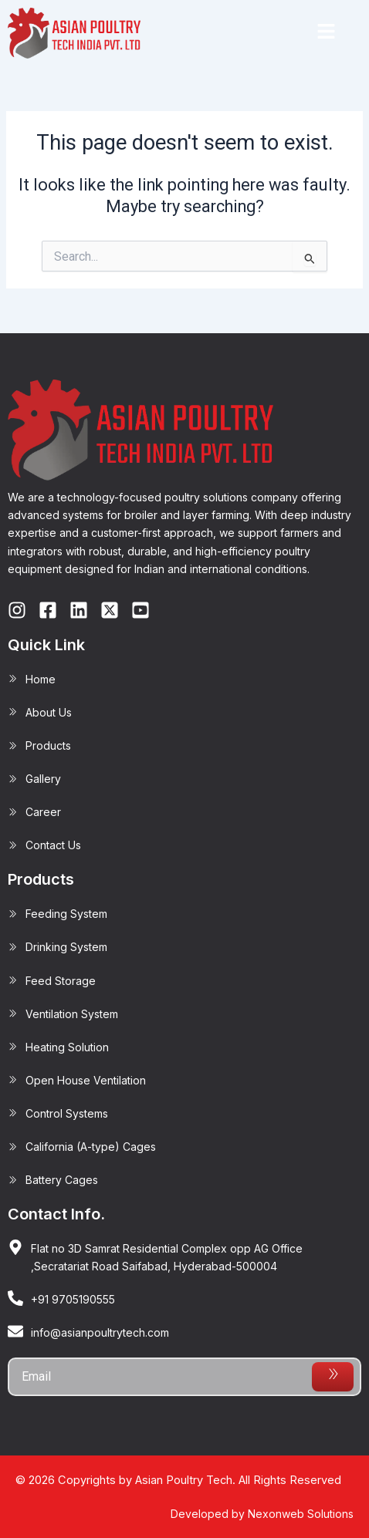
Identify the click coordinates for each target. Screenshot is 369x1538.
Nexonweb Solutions (301, 1513)
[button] (325, 33)
